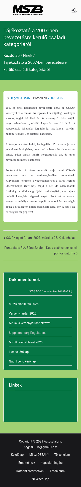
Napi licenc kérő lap (22, 361)
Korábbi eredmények (30, 471)
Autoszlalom (52, 441)
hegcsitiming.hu (52, 462)
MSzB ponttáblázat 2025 (26, 342)
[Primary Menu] (74, 10)
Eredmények (26, 462)
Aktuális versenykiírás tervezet (29, 323)
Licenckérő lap (19, 352)
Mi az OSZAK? (39, 454)
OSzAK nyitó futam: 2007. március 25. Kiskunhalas (40, 237)
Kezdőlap (17, 454)
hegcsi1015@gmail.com (40, 447)
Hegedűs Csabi (20, 98)
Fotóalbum (57, 471)
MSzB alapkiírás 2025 (23, 304)
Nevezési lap (40, 479)
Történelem (62, 454)
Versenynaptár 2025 (22, 313)
